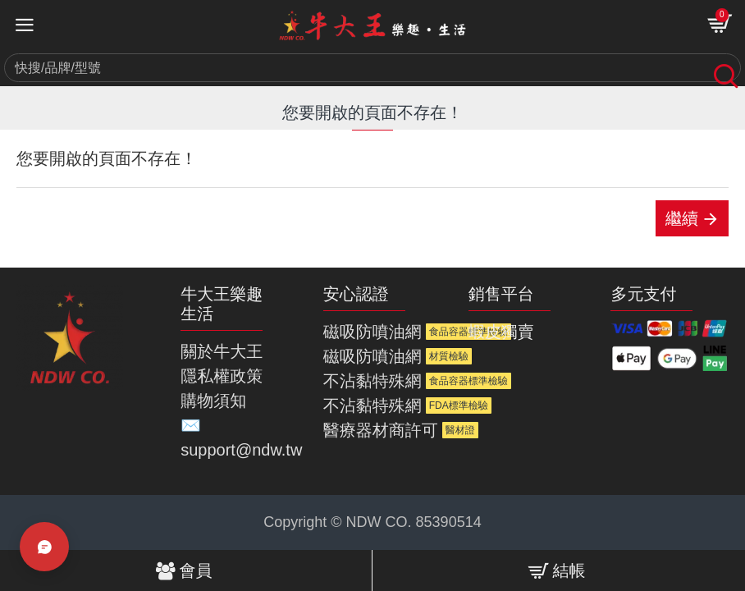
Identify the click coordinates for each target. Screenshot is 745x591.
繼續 (681, 218)
